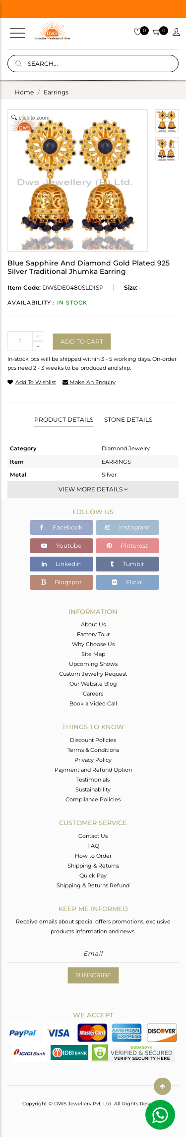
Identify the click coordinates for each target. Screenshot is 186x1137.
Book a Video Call (93, 703)
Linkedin (61, 564)
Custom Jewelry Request (93, 673)
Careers (93, 693)
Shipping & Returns (93, 865)
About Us (93, 624)
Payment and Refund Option (93, 769)
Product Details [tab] (63, 419)
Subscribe (93, 975)
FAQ (93, 845)
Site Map (93, 654)
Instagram (127, 527)
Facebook (61, 527)
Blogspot (61, 582)
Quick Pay (93, 875)
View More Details (93, 489)
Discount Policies (93, 740)
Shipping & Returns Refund (93, 885)
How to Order (93, 855)
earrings (56, 92)
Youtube (61, 545)
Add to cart (82, 341)
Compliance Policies (93, 799)
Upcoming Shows (93, 663)
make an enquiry (89, 382)
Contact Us (93, 835)
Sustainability (93, 789)
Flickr (127, 582)
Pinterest (127, 545)
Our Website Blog (93, 683)
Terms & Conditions (93, 749)
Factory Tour (93, 634)
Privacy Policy (93, 759)
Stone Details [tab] (128, 419)
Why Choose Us (93, 644)
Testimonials (93, 779)
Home (24, 92)
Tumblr (127, 564)
